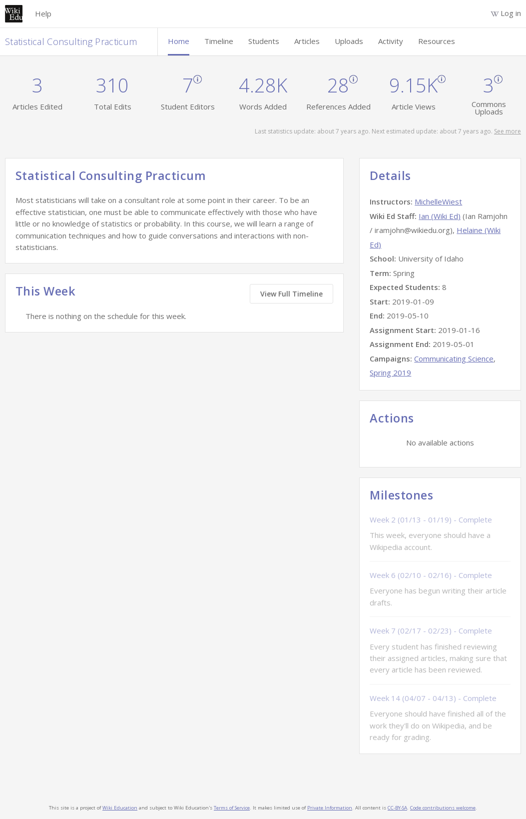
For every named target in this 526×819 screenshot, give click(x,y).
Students (263, 41)
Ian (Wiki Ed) (440, 216)
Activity (390, 41)
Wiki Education (119, 807)
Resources (436, 41)
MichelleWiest (438, 201)
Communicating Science (454, 359)
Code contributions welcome (443, 807)
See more (507, 131)
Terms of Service (232, 807)
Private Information (329, 807)
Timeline (218, 41)
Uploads (349, 41)
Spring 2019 (390, 373)
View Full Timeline (291, 293)
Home (178, 41)
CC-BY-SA (397, 807)
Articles (307, 41)
